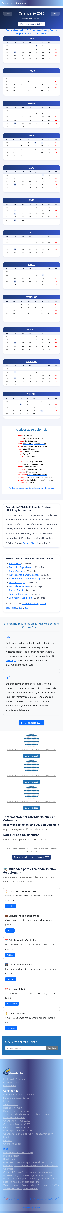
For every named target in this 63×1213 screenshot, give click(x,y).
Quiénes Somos (11, 1082)
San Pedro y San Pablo (21, 597)
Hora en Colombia (12, 1107)
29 (15, 220)
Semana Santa (10, 1104)
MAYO (31, 168)
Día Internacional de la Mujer (18, 1152)
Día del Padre (10, 1158)
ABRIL (31, 135)
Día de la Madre (11, 1155)
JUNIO (31, 200)
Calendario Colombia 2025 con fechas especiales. (31, 775)
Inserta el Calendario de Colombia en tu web (26, 1114)
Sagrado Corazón (18, 593)
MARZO (31, 103)
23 (15, 123)
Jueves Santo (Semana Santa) (24, 574)
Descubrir (11, 979)
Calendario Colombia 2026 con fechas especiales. (31, 749)
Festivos (7, 1140)
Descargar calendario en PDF (18, 1130)
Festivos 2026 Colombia (31, 430)
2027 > (55, 14)
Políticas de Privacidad (14, 1079)
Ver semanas (12, 1004)
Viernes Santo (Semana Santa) (24, 578)
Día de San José (17, 571)
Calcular (10, 930)
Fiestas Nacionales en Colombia (19, 1094)
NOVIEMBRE (31, 361)
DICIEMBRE (31, 394)
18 (15, 185)
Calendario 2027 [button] (31, 808)
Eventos (7, 1101)
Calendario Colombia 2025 (16, 1120)
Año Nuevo (15, 563)
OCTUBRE (31, 329)
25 (41, 411)
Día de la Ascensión (19, 586)
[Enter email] (26, 1048)
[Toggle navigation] (60, 3)
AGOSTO (31, 264)
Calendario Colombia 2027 (16, 1127)
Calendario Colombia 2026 (16, 1124)
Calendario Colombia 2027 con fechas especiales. (31, 801)
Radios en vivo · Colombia (16, 1110)
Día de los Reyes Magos (21, 567)
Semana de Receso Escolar (16, 1097)
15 (15, 214)
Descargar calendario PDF (31, 24)
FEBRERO (31, 71)
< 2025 (7, 14)
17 (15, 281)
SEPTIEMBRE (31, 297)
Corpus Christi (16, 590)
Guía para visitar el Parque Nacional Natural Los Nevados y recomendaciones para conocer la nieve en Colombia (30, 1165)
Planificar (10, 906)
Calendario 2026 (31, 13)
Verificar (10, 955)
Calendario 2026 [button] (31, 756)
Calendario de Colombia (13, 3)
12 (15, 52)
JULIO (31, 232)
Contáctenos (9, 1085)
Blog (6, 1148)
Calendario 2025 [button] (31, 782)
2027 (27, 607)
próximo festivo (17, 623)
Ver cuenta (11, 1028)
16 (15, 378)
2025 (19, 607)
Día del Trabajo (17, 582)
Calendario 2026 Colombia (31, 1208)
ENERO (31, 38)
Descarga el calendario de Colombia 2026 (31, 857)
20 (15, 249)
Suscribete (52, 1048)
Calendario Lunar (12, 1143)
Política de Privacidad (14, 1117)
